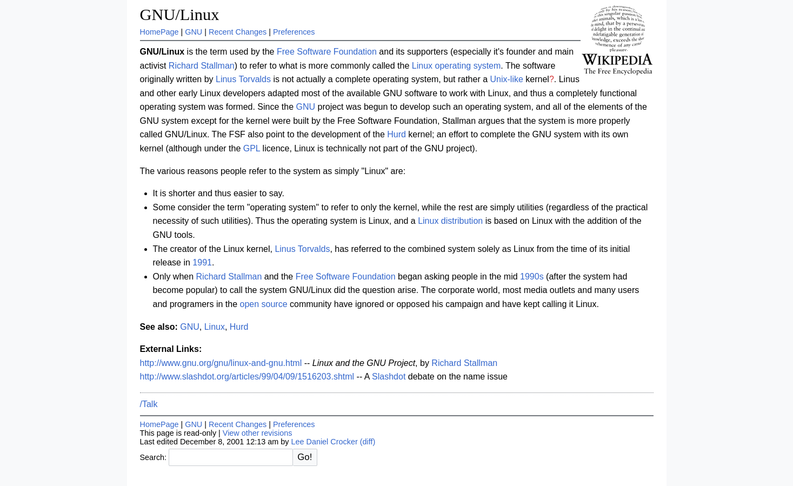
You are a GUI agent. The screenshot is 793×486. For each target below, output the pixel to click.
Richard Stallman (202, 65)
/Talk (149, 404)
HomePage (159, 32)
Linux (214, 326)
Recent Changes (237, 32)
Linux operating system (456, 65)
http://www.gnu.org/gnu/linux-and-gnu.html (221, 363)
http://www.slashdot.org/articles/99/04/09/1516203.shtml (247, 376)
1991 (202, 262)
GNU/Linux (179, 14)
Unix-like (506, 79)
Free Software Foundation (327, 51)
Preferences (294, 32)
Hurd (396, 134)
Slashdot (388, 376)
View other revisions (257, 433)
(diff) (368, 441)
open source (263, 304)
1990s (532, 276)
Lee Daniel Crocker (324, 441)
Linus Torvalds (243, 79)
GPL (251, 148)
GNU (193, 32)
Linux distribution (450, 220)
